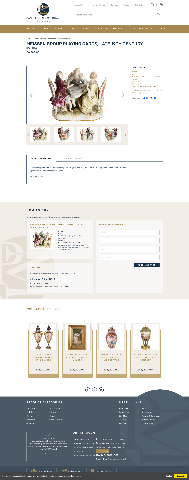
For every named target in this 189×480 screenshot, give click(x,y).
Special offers (55, 420)
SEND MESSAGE (146, 265)
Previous (32, 95)
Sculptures (102, 29)
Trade (126, 5)
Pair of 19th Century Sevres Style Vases (43, 357)
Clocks (58, 29)
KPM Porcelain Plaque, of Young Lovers (77, 357)
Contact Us (124, 412)
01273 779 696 (43, 279)
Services (114, 5)
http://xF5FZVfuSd (48, 449)
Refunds (123, 423)
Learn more (76, 476)
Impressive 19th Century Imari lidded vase (111, 357)
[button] (45, 453)
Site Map (123, 416)
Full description (41, 158)
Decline (169, 476)
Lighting (45, 29)
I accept (180, 476)
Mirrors (118, 29)
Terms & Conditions (151, 416)
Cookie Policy (148, 423)
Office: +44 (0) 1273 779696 (110, 439)
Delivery (122, 420)
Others (131, 29)
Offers (161, 29)
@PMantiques (48, 438)
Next (122, 95)
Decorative (146, 29)
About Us (79, 5)
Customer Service (97, 5)
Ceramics (72, 29)
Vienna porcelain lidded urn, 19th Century (145, 357)
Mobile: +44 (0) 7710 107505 (110, 443)
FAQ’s (144, 408)
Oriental (86, 29)
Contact (138, 5)
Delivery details (72, 158)
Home (29, 38)
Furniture (29, 29)
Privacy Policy (148, 420)
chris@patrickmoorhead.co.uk (110, 447)
